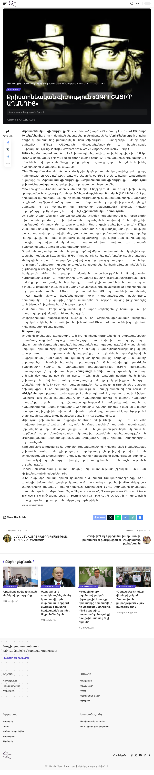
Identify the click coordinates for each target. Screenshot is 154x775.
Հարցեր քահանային (17, 659)
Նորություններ (51, 588)
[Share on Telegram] (8, 160)
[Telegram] (149, 760)
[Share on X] (8, 152)
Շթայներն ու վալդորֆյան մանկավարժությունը (18, 597)
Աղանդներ (14, 90)
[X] (135, 760)
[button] (6, 3)
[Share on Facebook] (8, 144)
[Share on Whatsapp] (115, 518)
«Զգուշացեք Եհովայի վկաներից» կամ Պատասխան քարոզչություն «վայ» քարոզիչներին (130, 601)
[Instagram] (144, 760)
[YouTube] (140, 760)
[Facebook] (131, 760)
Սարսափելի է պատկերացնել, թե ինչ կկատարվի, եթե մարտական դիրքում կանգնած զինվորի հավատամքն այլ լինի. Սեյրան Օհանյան (56, 605)
